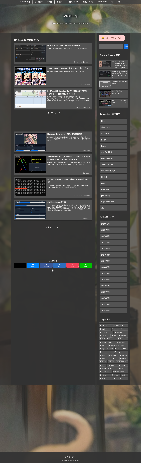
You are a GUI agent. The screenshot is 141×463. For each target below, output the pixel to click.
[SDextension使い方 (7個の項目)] (120, 329)
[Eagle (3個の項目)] (102, 348)
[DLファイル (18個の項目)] (106, 325)
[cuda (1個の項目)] (115, 358)
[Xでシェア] (20, 265)
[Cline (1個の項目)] (123, 368)
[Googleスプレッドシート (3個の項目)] (118, 345)
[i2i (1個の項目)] (102, 365)
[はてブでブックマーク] (59, 265)
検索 (126, 47)
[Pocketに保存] (72, 265)
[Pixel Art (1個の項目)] (112, 361)
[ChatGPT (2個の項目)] (103, 355)
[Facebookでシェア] (46, 265)
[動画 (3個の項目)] (103, 345)
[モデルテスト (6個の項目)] (105, 335)
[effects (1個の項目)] (106, 378)
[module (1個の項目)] (116, 375)
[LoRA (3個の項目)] (118, 348)
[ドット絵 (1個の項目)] (103, 361)
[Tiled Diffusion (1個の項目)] (122, 361)
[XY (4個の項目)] (122, 338)
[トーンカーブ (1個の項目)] (105, 371)
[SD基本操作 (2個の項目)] (113, 355)
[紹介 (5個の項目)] (114, 335)
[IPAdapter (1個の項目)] (112, 365)
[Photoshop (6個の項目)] (121, 332)
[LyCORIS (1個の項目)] (120, 378)
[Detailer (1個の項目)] (123, 365)
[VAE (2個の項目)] (125, 348)
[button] (53, 271)
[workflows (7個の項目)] (106, 332)
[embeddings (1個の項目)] (105, 375)
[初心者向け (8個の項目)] (105, 329)
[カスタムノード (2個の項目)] (105, 358)
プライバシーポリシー (70, 457)
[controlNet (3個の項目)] (122, 342)
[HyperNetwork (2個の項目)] (106, 352)
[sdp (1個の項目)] (124, 375)
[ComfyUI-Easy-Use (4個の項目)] (107, 342)
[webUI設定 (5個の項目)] (123, 335)
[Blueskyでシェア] (33, 265)
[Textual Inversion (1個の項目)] (120, 371)
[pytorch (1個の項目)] (123, 358)
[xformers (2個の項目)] (123, 355)
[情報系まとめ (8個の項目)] (120, 325)
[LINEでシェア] (86, 265)
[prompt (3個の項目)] (110, 348)
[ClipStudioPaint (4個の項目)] (108, 338)
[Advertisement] (53, 118)
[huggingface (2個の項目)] (121, 352)
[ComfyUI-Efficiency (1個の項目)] (108, 368)
